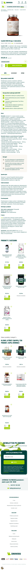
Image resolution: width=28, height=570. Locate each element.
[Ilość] (4, 65)
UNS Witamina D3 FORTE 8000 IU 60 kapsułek (7, 416)
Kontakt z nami (14, 508)
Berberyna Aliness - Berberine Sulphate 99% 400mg (7, 318)
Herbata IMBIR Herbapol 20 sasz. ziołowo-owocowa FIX (7, 358)
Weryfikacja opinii (14, 526)
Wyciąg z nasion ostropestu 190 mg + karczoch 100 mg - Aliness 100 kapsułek (21, 256)
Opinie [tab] (22, 73)
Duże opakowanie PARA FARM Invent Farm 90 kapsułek (7, 256)
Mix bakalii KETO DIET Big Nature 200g (21, 358)
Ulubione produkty (14, 546)
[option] (14, 26)
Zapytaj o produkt (5, 61)
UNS (2, 217)
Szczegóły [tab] (14, 73)
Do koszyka (7, 267)
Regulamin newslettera (14, 523)
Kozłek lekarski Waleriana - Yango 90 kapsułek (7, 385)
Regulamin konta (14, 520)
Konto (14, 533)
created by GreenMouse (22, 564)
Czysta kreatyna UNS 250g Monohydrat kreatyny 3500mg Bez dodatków (21, 385)
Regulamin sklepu (14, 518)
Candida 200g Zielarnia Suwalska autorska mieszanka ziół (7, 287)
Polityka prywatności (14, 515)
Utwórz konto (14, 541)
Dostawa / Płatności (14, 503)
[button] (19, 2)
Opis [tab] (5, 73)
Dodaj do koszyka (17, 65)
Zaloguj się (14, 538)
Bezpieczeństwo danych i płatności (14, 505)
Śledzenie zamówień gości (14, 536)
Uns (12, 43)
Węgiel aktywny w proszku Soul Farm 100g (21, 287)
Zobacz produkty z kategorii (9, 337)
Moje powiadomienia (14, 543)
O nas (14, 500)
